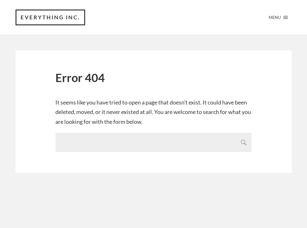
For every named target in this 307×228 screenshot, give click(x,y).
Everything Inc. (50, 17)
